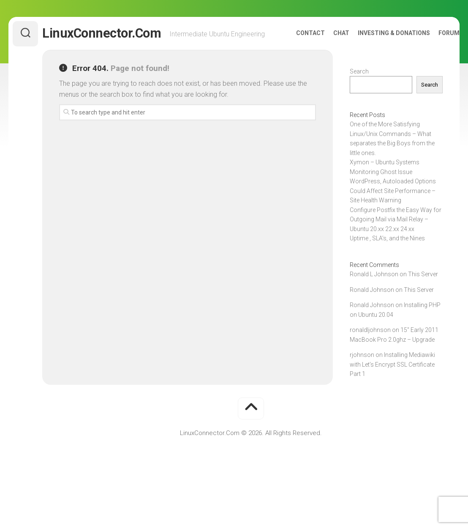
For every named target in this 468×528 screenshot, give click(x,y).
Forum (432, 55)
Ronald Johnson (372, 308)
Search (359, 89)
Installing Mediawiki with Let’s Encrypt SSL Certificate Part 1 (392, 382)
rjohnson (362, 373)
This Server (423, 292)
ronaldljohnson (370, 348)
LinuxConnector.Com (118, 33)
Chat (324, 55)
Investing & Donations (377, 55)
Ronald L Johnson (374, 292)
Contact (293, 55)
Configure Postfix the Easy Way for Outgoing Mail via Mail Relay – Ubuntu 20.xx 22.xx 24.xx (395, 237)
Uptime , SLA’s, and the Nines (387, 256)
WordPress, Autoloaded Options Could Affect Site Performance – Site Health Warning (393, 209)
